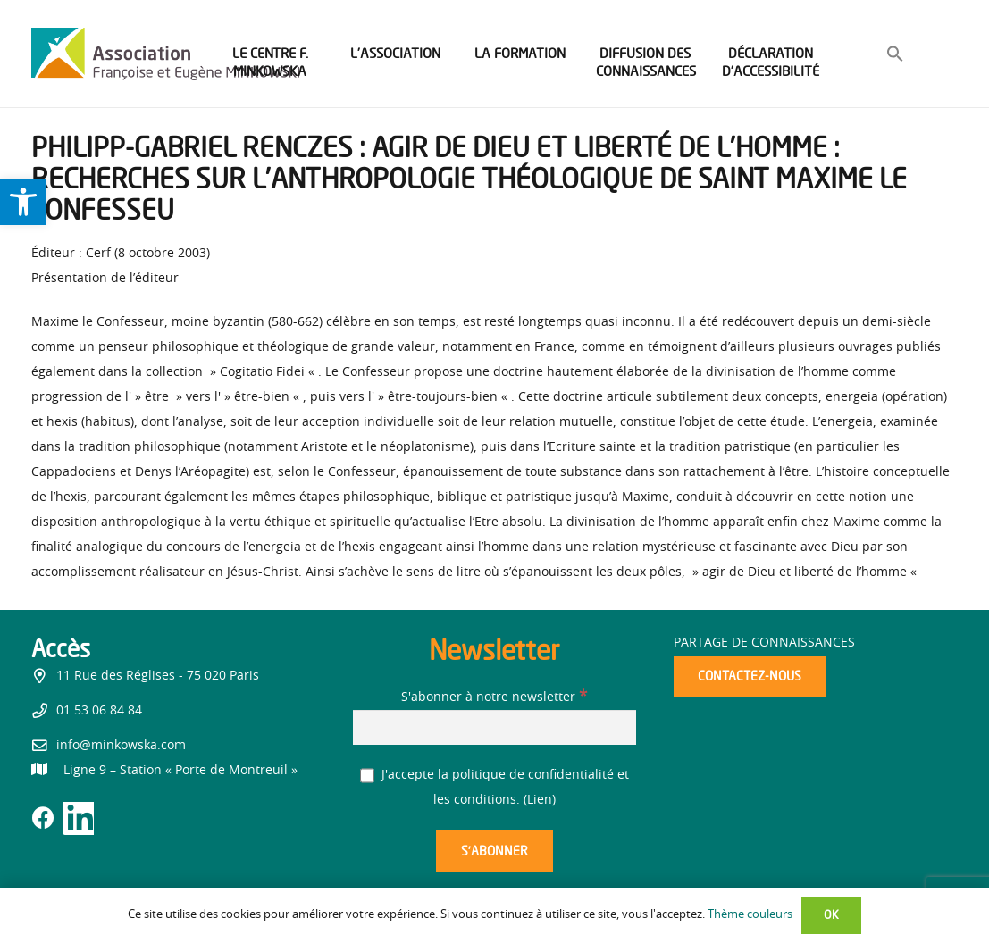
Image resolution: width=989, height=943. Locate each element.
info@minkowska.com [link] (121, 745)
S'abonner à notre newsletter (494, 697)
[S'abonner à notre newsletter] (495, 727)
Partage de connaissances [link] (764, 643)
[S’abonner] (494, 851)
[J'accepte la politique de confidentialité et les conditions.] (367, 775)
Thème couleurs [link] (750, 915)
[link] (23, 202)
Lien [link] (539, 800)
